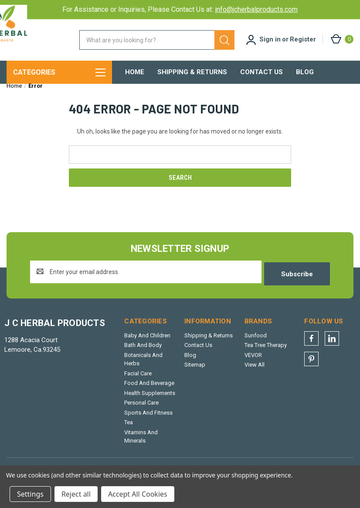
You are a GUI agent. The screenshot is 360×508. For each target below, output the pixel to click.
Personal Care (141, 407)
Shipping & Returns (192, 72)
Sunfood (256, 339)
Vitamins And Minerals (141, 441)
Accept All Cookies (137, 494)
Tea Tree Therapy (266, 350)
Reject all (76, 494)
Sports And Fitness (148, 417)
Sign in (270, 39)
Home (134, 72)
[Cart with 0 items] (341, 39)
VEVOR (253, 359)
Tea (128, 427)
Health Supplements (149, 397)
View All (255, 369)
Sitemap (194, 369)
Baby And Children (147, 339)
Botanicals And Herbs (143, 363)
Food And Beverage (149, 387)
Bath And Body (143, 350)
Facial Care (138, 377)
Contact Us (261, 72)
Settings (30, 494)
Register (303, 39)
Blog (305, 72)
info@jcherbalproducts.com (256, 9)
